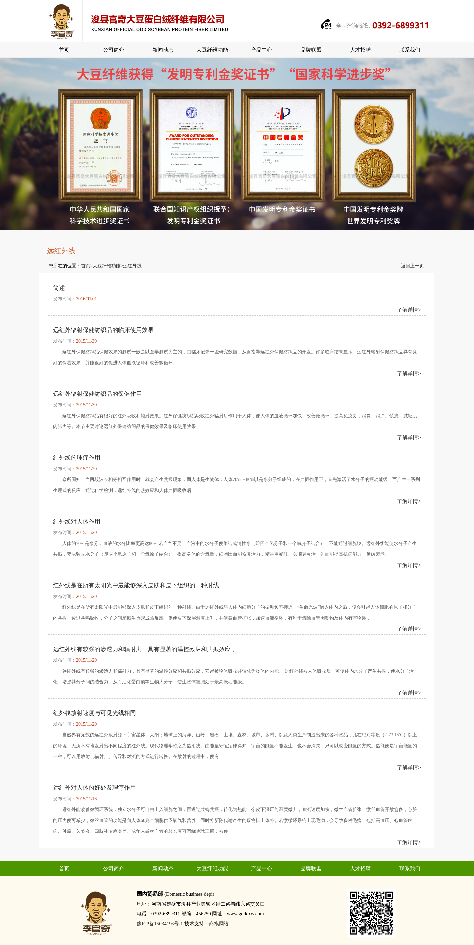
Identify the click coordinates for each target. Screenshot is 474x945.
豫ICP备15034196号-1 (160, 923)
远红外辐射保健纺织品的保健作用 (97, 394)
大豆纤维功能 (212, 50)
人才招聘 (360, 50)
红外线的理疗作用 (76, 457)
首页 (64, 50)
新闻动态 (162, 50)
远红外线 (132, 265)
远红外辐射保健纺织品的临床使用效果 (103, 330)
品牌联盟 (311, 50)
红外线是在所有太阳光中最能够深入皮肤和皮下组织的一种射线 (136, 585)
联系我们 (409, 50)
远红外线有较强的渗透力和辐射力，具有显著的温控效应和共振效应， (145, 649)
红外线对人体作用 (76, 521)
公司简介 (113, 50)
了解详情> (409, 310)
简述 (59, 288)
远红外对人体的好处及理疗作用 (94, 787)
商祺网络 (219, 923)
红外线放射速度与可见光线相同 (94, 713)
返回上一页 (412, 265)
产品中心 (261, 50)
